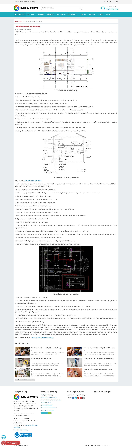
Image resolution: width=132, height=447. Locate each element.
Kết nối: (69, 398)
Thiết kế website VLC (23, 445)
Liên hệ (108, 14)
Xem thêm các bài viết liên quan (25, 379)
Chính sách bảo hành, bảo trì (49, 407)
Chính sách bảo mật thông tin (49, 397)
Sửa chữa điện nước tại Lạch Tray (41, 358)
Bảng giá (50, 14)
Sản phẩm (40, 14)
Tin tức (83, 14)
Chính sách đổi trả (46, 402)
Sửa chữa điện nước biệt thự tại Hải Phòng (44, 369)
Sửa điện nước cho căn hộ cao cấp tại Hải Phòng (98, 358)
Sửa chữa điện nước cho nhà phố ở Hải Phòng (98, 369)
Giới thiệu (30, 14)
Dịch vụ (92, 14)
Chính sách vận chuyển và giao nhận (51, 400)
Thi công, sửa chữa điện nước (67, 14)
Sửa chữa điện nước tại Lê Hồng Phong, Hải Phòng (99, 348)
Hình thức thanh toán (46, 405)
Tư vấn (100, 14)
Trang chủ (19, 14)
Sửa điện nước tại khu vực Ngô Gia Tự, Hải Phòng (46, 348)
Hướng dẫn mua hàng (47, 395)
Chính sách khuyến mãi (47, 410)
